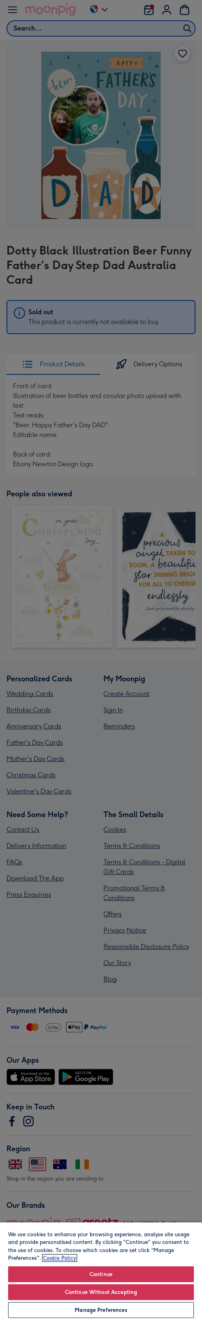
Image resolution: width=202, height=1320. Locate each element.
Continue (101, 1274)
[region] (101, 1271)
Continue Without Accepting (101, 1292)
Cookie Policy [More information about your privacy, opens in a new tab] (59, 1258)
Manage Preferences (101, 1310)
